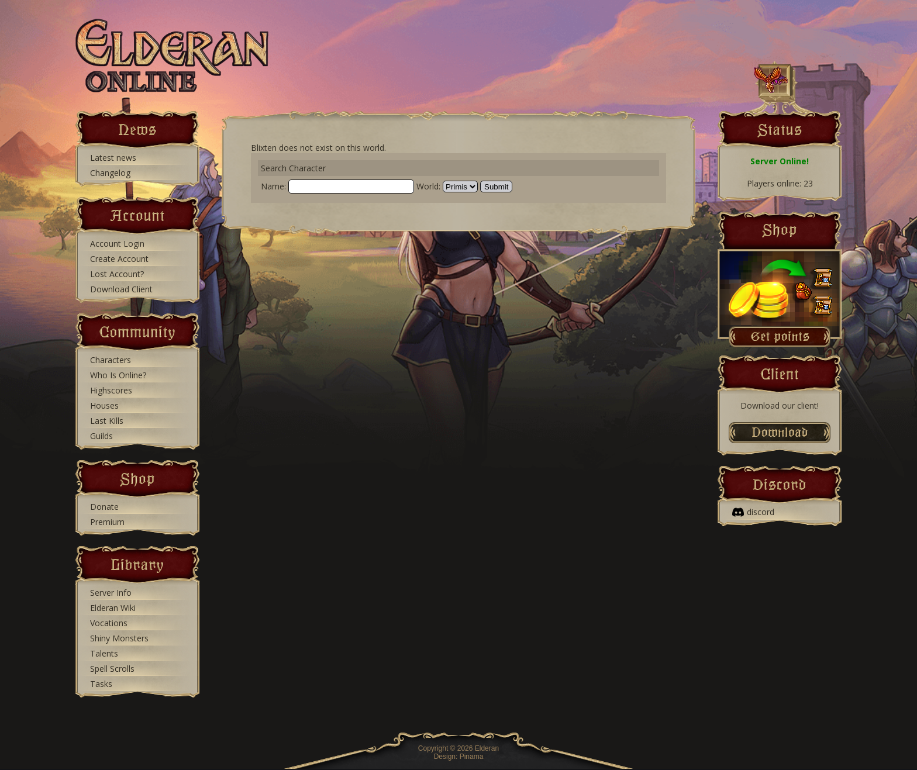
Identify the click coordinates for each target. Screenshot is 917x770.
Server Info (111, 592)
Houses (104, 405)
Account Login (117, 243)
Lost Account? (117, 273)
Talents (104, 653)
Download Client (121, 289)
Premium (107, 521)
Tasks (101, 683)
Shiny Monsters (119, 638)
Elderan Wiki (113, 607)
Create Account (119, 258)
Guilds (101, 435)
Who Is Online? (118, 375)
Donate (104, 506)
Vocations (108, 623)
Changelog (110, 172)
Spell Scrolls (112, 668)
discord (753, 512)
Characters (110, 359)
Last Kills (106, 420)
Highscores (111, 390)
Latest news (113, 157)
